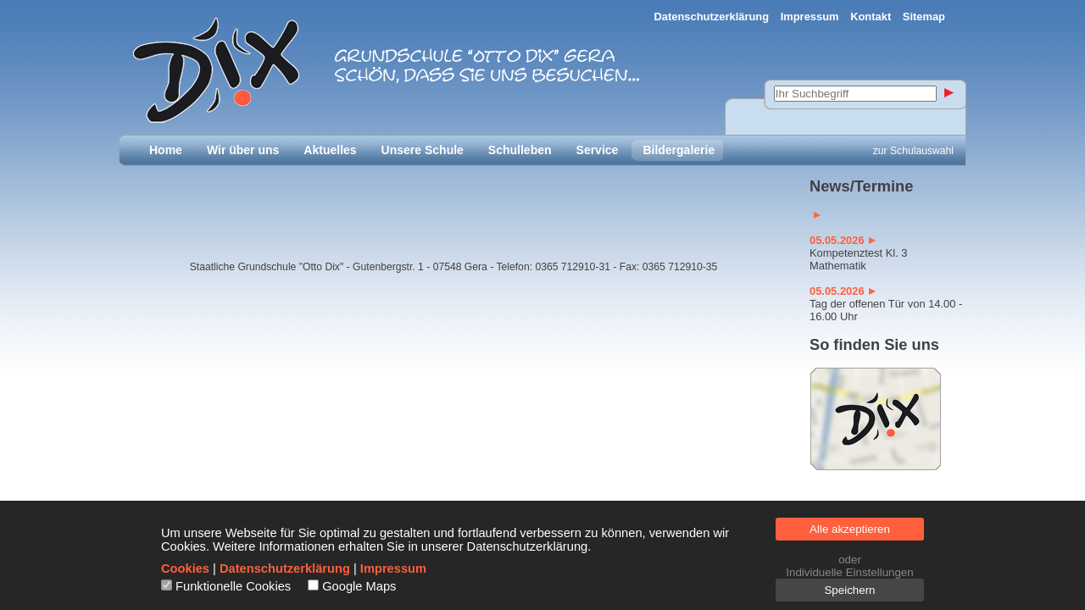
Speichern (849, 590)
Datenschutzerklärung (712, 16)
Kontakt (870, 16)
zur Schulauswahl (913, 151)
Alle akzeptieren (850, 529)
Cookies (185, 568)
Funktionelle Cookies (233, 586)
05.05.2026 (843, 240)
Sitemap (924, 16)
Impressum (810, 16)
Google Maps (359, 586)
